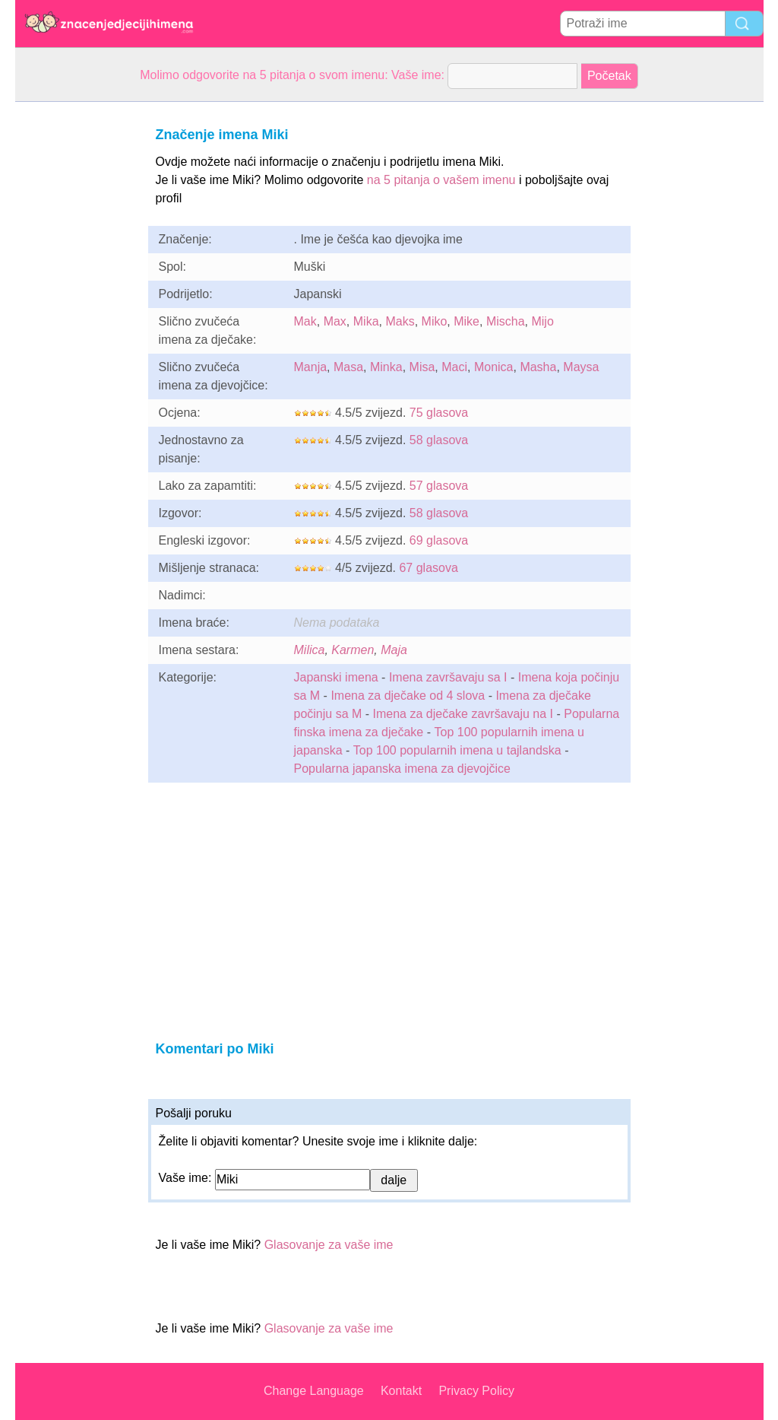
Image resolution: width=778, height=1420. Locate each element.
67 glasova (428, 567)
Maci (454, 367)
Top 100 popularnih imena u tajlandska (459, 750)
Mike (466, 321)
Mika (366, 321)
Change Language (314, 1390)
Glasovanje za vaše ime (329, 1244)
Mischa (505, 321)
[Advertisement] (76, 330)
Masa (348, 367)
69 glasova (439, 540)
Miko (435, 321)
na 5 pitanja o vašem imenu (441, 179)
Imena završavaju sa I (448, 677)
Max (335, 321)
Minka (386, 367)
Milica (309, 649)
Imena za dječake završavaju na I (463, 713)
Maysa (581, 367)
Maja (394, 649)
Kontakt (401, 1390)
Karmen (352, 649)
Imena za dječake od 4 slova (407, 695)
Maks (399, 321)
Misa (422, 367)
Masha (538, 367)
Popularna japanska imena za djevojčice (402, 768)
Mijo (542, 321)
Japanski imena (336, 677)
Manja (310, 367)
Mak (305, 321)
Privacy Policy (476, 1390)
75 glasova (439, 412)
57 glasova (439, 485)
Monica (494, 367)
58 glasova (439, 440)
